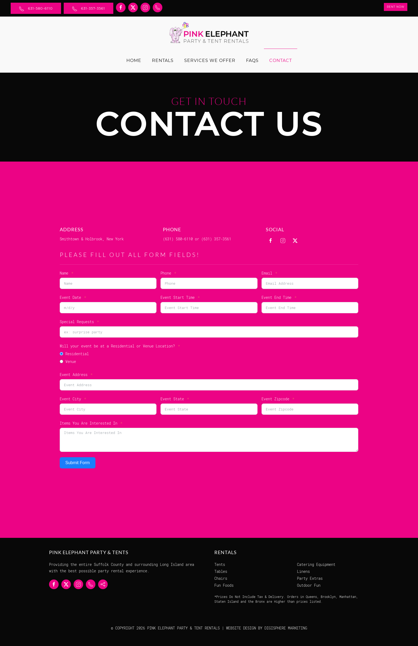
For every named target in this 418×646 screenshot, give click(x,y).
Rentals (163, 60)
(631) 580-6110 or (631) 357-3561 (197, 238)
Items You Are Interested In (88, 423)
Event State (172, 398)
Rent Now (395, 7)
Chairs (220, 578)
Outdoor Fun (308, 585)
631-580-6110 (36, 8)
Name (64, 273)
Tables (220, 571)
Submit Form (77, 462)
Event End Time (276, 297)
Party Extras (310, 578)
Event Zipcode (275, 398)
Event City (70, 398)
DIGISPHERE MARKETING (285, 628)
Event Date (70, 297)
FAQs (252, 60)
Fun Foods (224, 585)
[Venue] (61, 361)
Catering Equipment (316, 564)
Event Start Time (177, 297)
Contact (280, 60)
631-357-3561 (88, 8)
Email (267, 273)
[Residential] (61, 353)
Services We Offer (209, 60)
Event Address (73, 374)
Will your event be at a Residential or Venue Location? (117, 346)
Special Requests (77, 321)
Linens (303, 571)
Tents (219, 564)
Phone (165, 273)
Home (133, 60)
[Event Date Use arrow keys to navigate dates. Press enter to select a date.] (108, 307)
